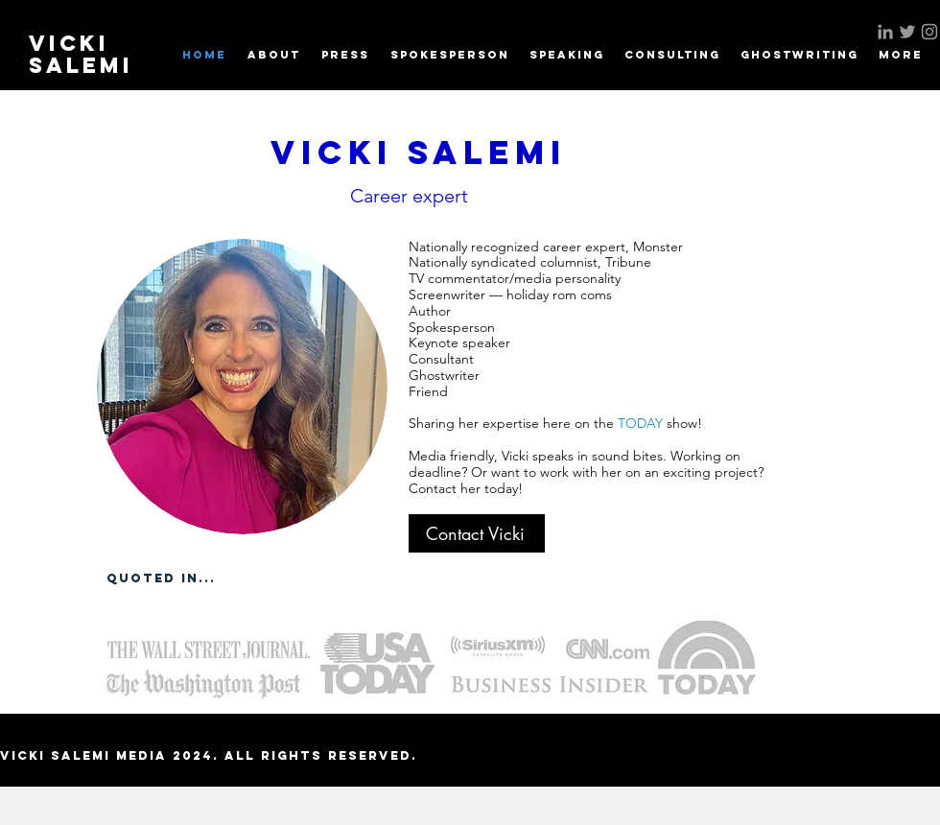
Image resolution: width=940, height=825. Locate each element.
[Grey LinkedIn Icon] (885, 31)
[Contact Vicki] (477, 533)
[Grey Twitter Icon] (907, 31)
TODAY (642, 423)
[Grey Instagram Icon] (929, 31)
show (682, 423)
